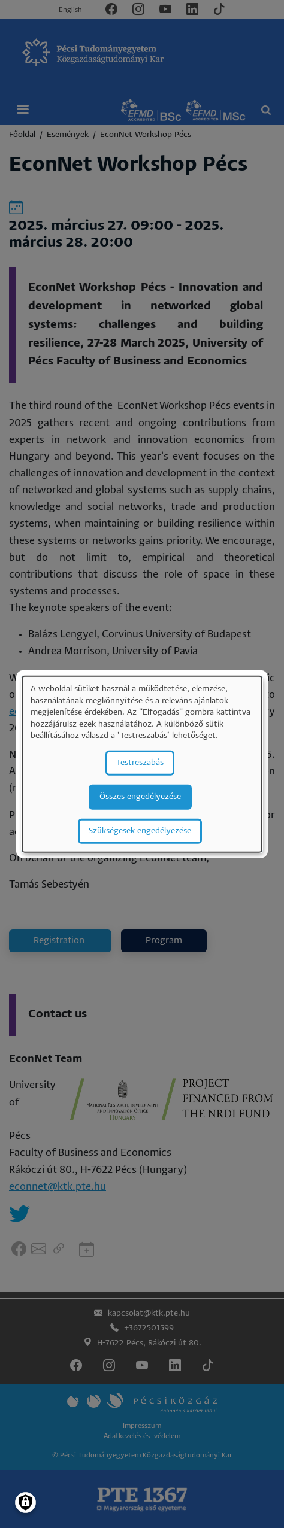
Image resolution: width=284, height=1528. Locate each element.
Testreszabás (140, 763)
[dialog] (142, 764)
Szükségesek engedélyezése (140, 831)
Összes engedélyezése (140, 797)
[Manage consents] (25, 1502)
